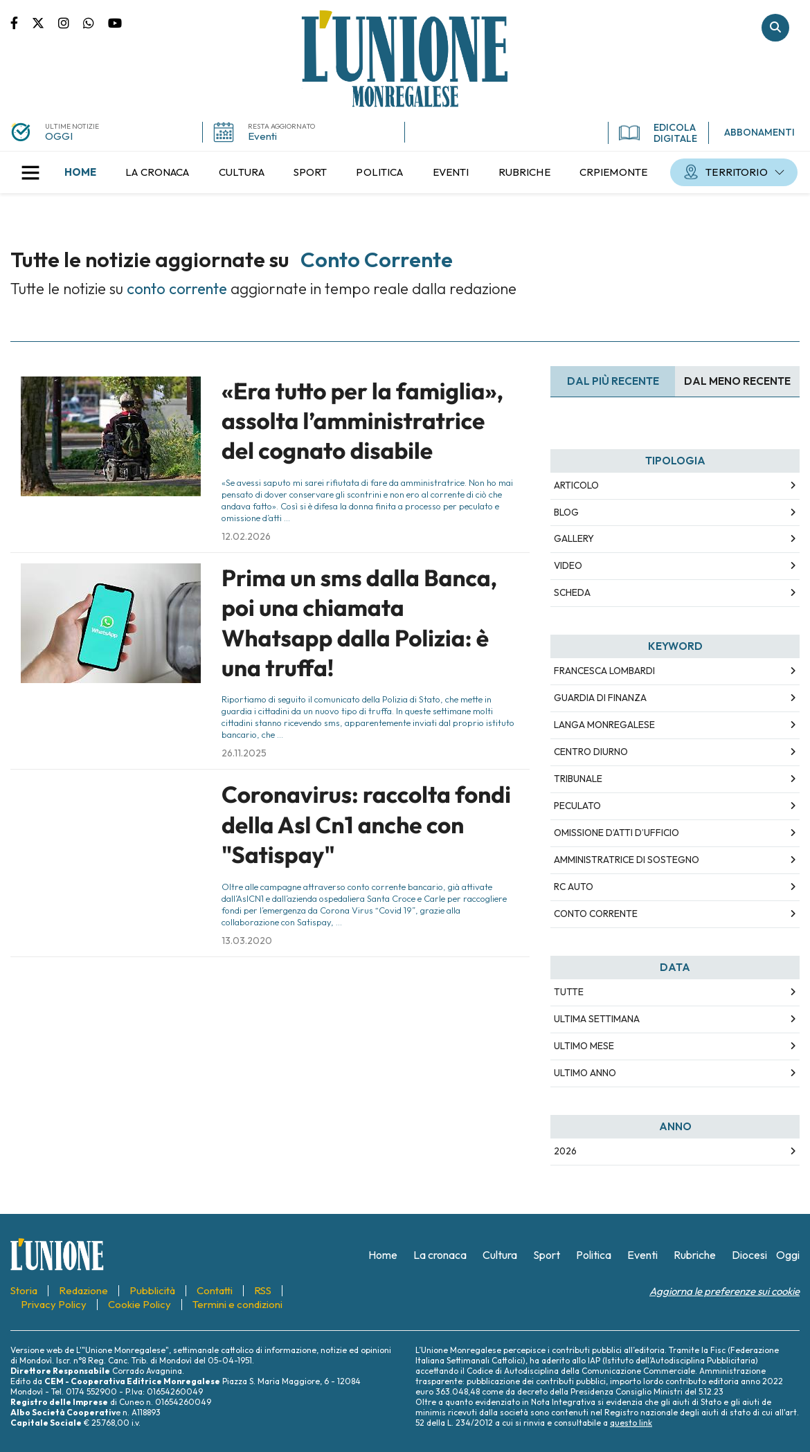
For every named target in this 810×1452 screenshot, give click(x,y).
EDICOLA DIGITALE (658, 133)
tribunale (578, 778)
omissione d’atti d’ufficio (616, 832)
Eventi (262, 136)
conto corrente (596, 913)
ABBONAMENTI (759, 132)
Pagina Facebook (21, 22)
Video (568, 565)
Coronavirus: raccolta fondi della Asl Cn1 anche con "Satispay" (366, 824)
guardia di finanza (600, 697)
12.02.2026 (246, 536)
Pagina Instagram (70, 22)
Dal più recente (613, 381)
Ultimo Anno (585, 1073)
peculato (577, 805)
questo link (631, 1422)
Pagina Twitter (45, 22)
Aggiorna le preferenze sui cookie (724, 1291)
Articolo (576, 485)
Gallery (574, 538)
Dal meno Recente (737, 381)
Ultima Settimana (597, 1019)
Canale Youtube (115, 22)
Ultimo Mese (584, 1046)
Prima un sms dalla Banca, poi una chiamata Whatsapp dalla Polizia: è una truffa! (359, 622)
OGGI (59, 136)
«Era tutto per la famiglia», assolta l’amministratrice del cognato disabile (362, 421)
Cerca (775, 28)
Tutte (569, 992)
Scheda (572, 592)
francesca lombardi (604, 670)
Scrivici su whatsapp (95, 22)
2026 (565, 1151)
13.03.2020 (247, 940)
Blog (566, 512)
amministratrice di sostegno (626, 859)
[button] (30, 172)
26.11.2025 (244, 753)
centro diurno (591, 751)
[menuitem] (80, 172)
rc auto (573, 886)
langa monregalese (604, 724)
